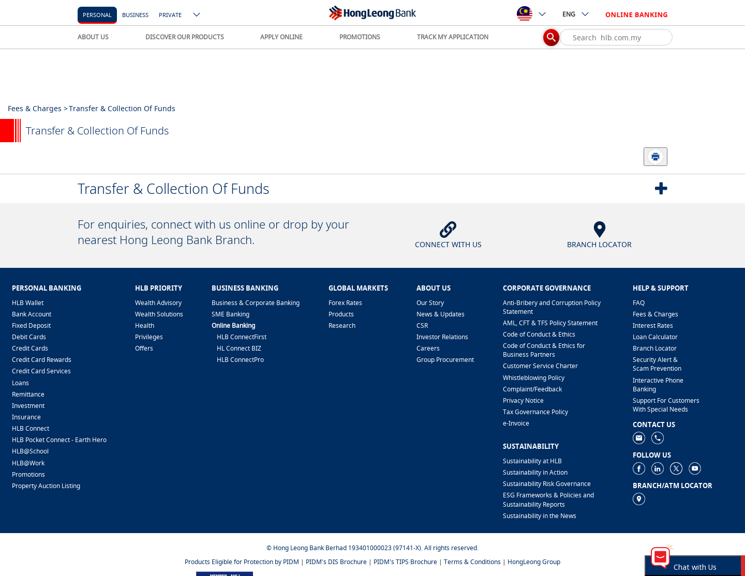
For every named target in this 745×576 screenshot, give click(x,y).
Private (170, 15)
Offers (144, 348)
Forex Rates (345, 302)
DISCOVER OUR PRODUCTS (184, 37)
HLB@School (30, 451)
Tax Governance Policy (535, 411)
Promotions (28, 474)
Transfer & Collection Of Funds (174, 188)
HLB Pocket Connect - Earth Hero (59, 439)
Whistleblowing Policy (533, 377)
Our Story (430, 302)
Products (341, 314)
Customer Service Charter (540, 365)
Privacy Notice (523, 400)
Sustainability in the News (539, 515)
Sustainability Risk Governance (547, 483)
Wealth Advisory (158, 302)
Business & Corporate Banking (256, 302)
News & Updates (440, 314)
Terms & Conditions (472, 561)
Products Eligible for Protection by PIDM (242, 561)
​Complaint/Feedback (532, 389)
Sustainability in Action (535, 472)
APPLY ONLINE (281, 37)
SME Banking (230, 314)
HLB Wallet (27, 302)
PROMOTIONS (359, 37)
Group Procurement (445, 359)
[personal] (97, 14)
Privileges (149, 336)
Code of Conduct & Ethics (539, 334)
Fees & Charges (655, 314)
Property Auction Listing (46, 485)
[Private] (170, 14)
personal (97, 15)
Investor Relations (442, 336)
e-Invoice (516, 423)
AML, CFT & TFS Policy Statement (550, 323)
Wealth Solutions (159, 314)
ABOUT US (93, 37)
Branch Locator (655, 348)
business (135, 15)
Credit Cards (30, 348)
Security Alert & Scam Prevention (657, 364)
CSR (422, 325)
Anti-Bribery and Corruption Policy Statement (552, 307)
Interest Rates (653, 325)
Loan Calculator (655, 336)
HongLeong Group (534, 561)
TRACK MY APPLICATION (452, 37)
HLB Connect (30, 428)
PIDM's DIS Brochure (336, 561)
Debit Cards (29, 336)
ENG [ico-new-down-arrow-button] (576, 14)
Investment (28, 405)
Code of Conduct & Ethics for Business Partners (544, 350)
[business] (135, 14)
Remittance (28, 394)
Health (144, 325)
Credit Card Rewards (41, 359)
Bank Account (31, 314)
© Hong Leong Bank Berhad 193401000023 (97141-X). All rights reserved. (372, 547)
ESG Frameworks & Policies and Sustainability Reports (548, 499)
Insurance (26, 417)
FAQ (639, 302)
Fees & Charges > (38, 108)
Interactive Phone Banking (658, 384)
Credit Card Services (41, 371)
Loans (20, 382)
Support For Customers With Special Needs (666, 405)
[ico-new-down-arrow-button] (197, 15)
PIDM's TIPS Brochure (405, 561)
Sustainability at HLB (532, 461)
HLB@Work (28, 463)
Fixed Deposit (31, 325)
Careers (428, 348)
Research (342, 325)
